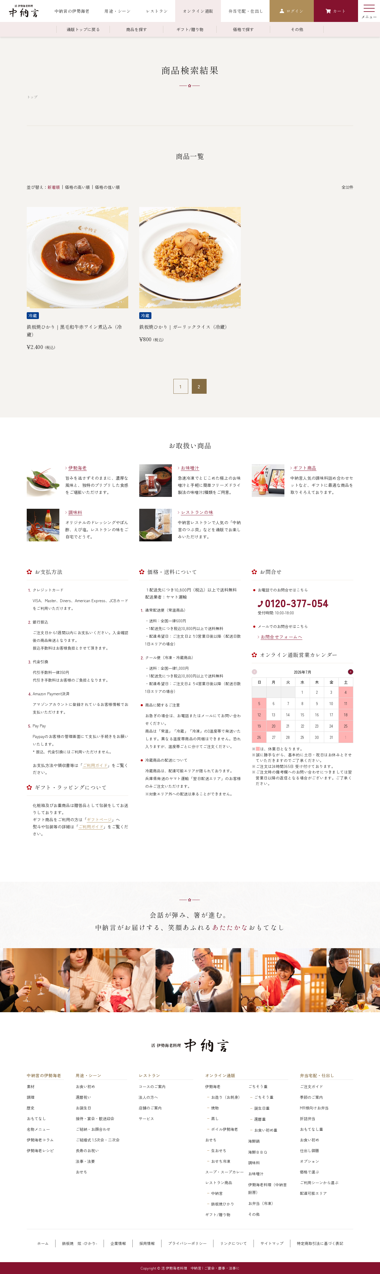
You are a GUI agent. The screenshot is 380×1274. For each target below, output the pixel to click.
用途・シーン (89, 1075)
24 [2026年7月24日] (331, 726)
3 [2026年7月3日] (331, 692)
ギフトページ (99, 819)
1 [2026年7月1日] (302, 692)
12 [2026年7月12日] (259, 714)
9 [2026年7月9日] (317, 703)
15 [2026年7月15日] (302, 714)
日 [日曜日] (259, 682)
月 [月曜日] (274, 682)
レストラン (149, 1075)
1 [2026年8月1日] (345, 737)
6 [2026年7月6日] (274, 703)
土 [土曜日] (346, 682)
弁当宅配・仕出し (317, 1075)
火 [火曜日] (288, 682)
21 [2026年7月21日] (287, 726)
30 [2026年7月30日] (317, 737)
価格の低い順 (107, 187)
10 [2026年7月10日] (331, 703)
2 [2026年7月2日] (317, 692)
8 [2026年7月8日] (302, 703)
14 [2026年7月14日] (288, 714)
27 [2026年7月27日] (273, 737)
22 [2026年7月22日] (302, 726)
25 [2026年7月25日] (345, 726)
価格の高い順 (77, 187)
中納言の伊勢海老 (44, 1075)
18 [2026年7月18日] (346, 714)
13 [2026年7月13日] (273, 714)
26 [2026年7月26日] (259, 737)
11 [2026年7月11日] (345, 703)
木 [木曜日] (317, 682)
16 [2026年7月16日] (317, 714)
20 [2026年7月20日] (274, 726)
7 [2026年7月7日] (288, 703)
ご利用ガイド (95, 765)
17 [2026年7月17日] (331, 714)
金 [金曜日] (331, 682)
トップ (32, 96)
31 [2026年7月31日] (331, 737)
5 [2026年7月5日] (259, 703)
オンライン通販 (220, 1075)
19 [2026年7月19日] (259, 726)
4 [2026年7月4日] (346, 692)
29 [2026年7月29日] (302, 737)
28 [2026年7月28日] (288, 737)
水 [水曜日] (302, 682)
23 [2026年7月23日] (317, 726)
